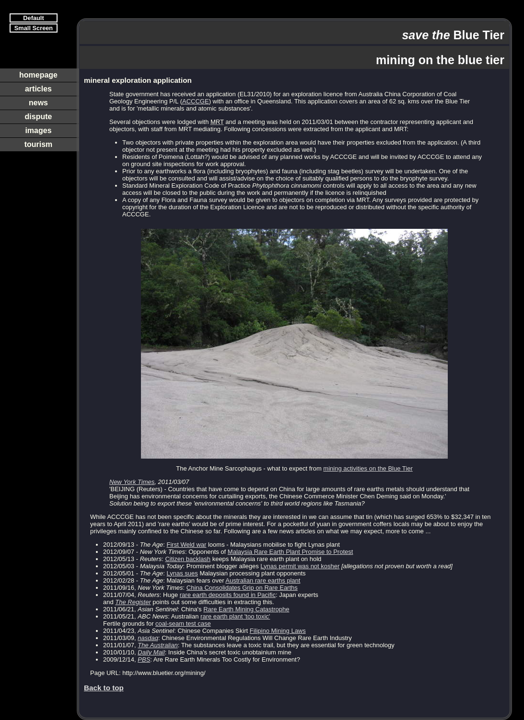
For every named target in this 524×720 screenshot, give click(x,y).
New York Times (131, 481)
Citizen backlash (187, 558)
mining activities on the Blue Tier (367, 468)
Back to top (104, 688)
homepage (38, 75)
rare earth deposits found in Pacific (228, 594)
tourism (38, 144)
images (38, 130)
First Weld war (187, 544)
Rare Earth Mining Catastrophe (246, 609)
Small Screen (33, 28)
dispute (38, 116)
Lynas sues (182, 573)
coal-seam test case (183, 623)
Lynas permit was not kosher (299, 566)
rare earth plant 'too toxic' (235, 616)
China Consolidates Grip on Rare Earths (242, 587)
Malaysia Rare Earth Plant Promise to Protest (290, 551)
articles (38, 89)
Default (33, 18)
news (38, 103)
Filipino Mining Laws (278, 630)
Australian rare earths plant (262, 580)
